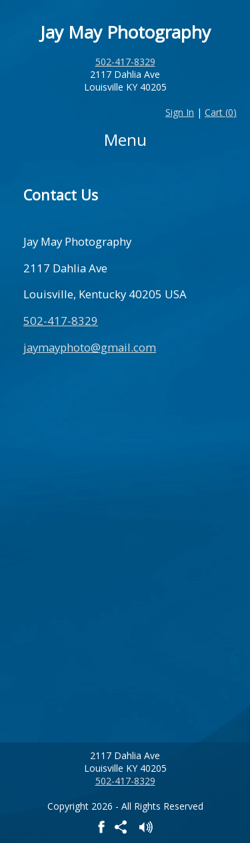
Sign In (179, 112)
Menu (125, 139)
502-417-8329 (125, 61)
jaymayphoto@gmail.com (89, 347)
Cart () (221, 112)
